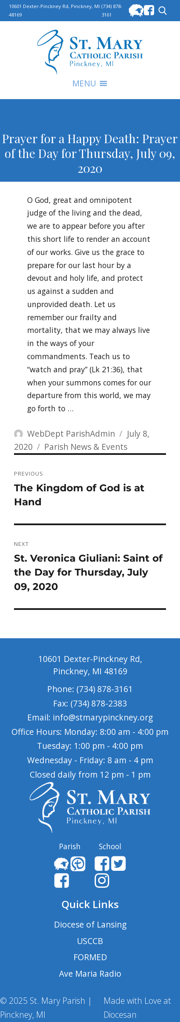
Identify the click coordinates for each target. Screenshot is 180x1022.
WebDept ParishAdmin (71, 433)
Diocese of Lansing (90, 924)
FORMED (90, 957)
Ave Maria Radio (90, 973)
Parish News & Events (85, 446)
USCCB (90, 941)
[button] (84, 83)
